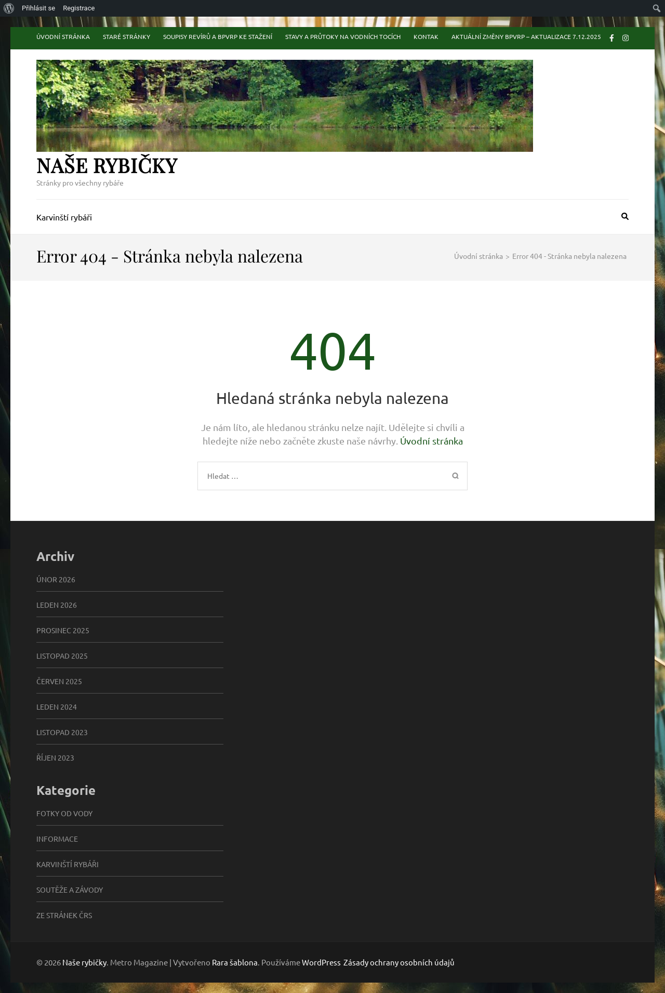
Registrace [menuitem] (79, 8)
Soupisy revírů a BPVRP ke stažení (217, 36)
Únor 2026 (55, 579)
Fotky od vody (64, 813)
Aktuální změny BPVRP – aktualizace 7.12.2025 (526, 36)
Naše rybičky (106, 165)
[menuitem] (9, 8)
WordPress (321, 962)
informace (57, 838)
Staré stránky (126, 36)
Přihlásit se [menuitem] (38, 8)
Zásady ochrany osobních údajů (399, 962)
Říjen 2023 (55, 757)
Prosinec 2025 (62, 630)
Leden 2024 (56, 706)
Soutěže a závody (69, 889)
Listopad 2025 (62, 655)
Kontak (426, 36)
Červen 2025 (59, 681)
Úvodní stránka (63, 36)
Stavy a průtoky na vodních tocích (343, 36)
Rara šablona (235, 962)
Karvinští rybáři (64, 217)
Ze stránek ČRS (64, 915)
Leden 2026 (56, 604)
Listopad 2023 (62, 732)
